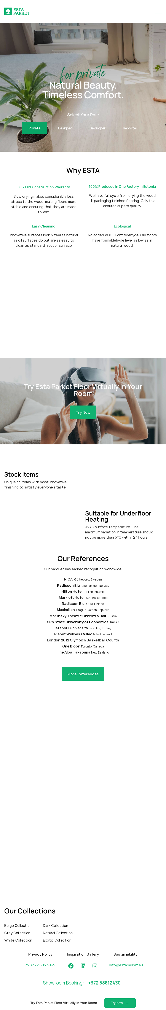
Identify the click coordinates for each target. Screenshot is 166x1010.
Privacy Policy (40, 954)
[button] (83, 412)
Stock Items (21, 474)
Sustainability (125, 954)
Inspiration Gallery (83, 954)
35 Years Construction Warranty (44, 187)
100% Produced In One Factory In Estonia (122, 186)
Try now (117, 1003)
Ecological (122, 226)
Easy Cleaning (43, 226)
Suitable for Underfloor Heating (118, 516)
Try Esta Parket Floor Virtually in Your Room (83, 390)
